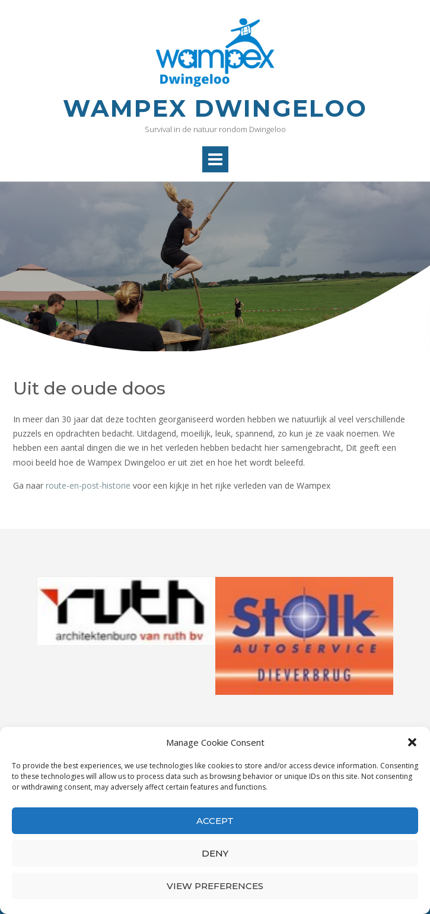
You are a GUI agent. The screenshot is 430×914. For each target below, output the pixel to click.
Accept (215, 820)
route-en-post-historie (88, 485)
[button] (412, 742)
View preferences (215, 885)
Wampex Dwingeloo (215, 108)
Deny (215, 853)
